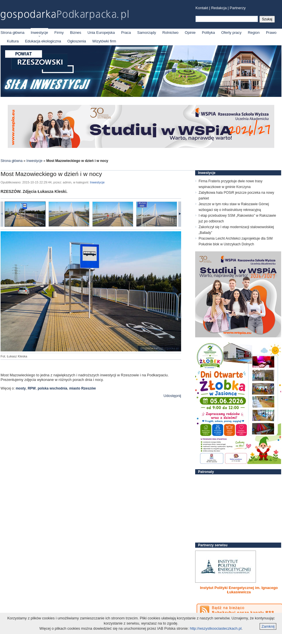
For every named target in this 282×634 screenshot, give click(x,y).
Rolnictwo (170, 32)
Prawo (271, 32)
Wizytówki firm (104, 41)
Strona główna (12, 32)
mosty (21, 388)
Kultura (13, 41)
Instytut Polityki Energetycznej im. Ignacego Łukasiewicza (239, 590)
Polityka (208, 32)
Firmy (59, 32)
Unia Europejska (101, 32)
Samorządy (146, 32)
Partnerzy (238, 8)
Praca (126, 32)
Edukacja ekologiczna (43, 41)
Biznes (75, 32)
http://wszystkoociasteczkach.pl (216, 628)
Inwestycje (39, 32)
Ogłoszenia (76, 41)
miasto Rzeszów (82, 388)
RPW (32, 388)
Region (254, 32)
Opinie (190, 32)
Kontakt (201, 8)
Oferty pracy (231, 32)
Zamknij (268, 626)
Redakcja (219, 8)
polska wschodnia (52, 388)
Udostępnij (172, 396)
